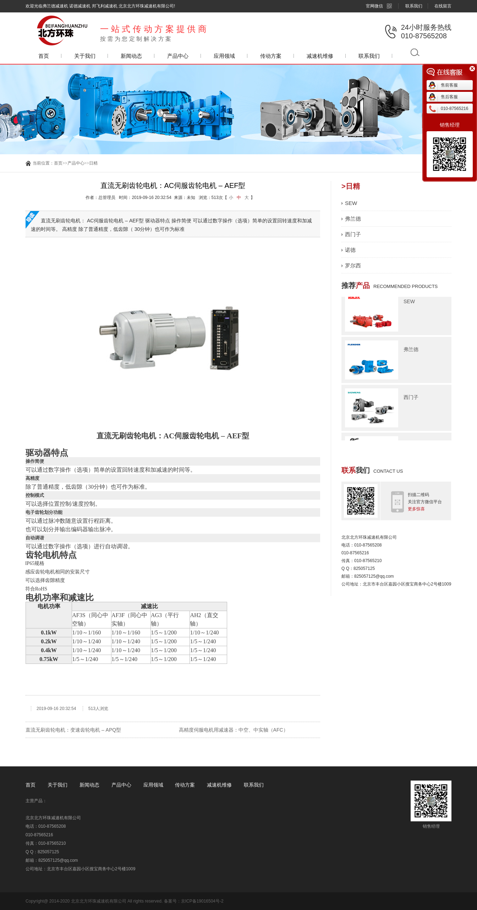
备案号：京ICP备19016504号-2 (194, 901)
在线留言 (442, 6)
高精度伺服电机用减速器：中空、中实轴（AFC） (233, 730)
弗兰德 (353, 219)
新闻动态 (131, 56)
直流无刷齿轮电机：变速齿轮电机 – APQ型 (73, 730)
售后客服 (449, 96)
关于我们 (84, 56)
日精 (93, 163)
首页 (43, 56)
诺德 (350, 250)
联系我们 (413, 6)
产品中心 (177, 56)
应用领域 (224, 56)
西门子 (353, 234)
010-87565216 (454, 108)
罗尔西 (353, 265)
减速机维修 (320, 56)
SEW (351, 203)
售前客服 (449, 85)
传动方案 (270, 56)
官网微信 (379, 6)
